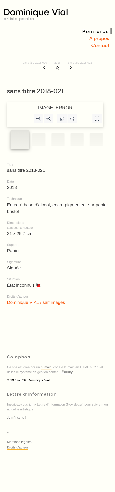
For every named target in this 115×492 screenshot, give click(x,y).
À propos (99, 38)
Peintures (95, 31)
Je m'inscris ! (16, 417)
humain (46, 367)
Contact (100, 45)
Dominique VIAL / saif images (36, 302)
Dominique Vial (57, 13)
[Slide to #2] (57, 139)
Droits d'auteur (17, 447)
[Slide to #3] (76, 139)
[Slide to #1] (20, 139)
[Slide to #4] (96, 139)
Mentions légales (19, 442)
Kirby (67, 372)
